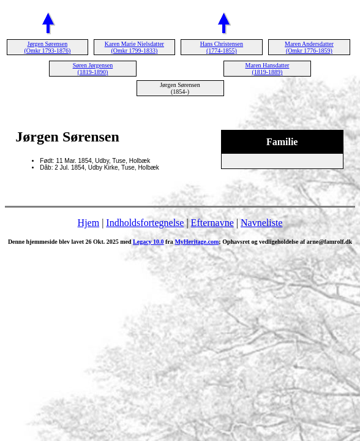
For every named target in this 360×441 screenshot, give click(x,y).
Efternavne (212, 222)
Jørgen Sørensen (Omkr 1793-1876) (47, 47)
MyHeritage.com (196, 241)
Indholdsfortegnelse (145, 222)
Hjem (89, 222)
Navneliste (261, 222)
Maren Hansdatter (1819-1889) (267, 68)
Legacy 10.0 (148, 241)
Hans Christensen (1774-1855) (221, 47)
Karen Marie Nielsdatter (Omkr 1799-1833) (134, 47)
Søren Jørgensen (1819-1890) (93, 68)
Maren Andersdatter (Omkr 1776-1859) (309, 47)
